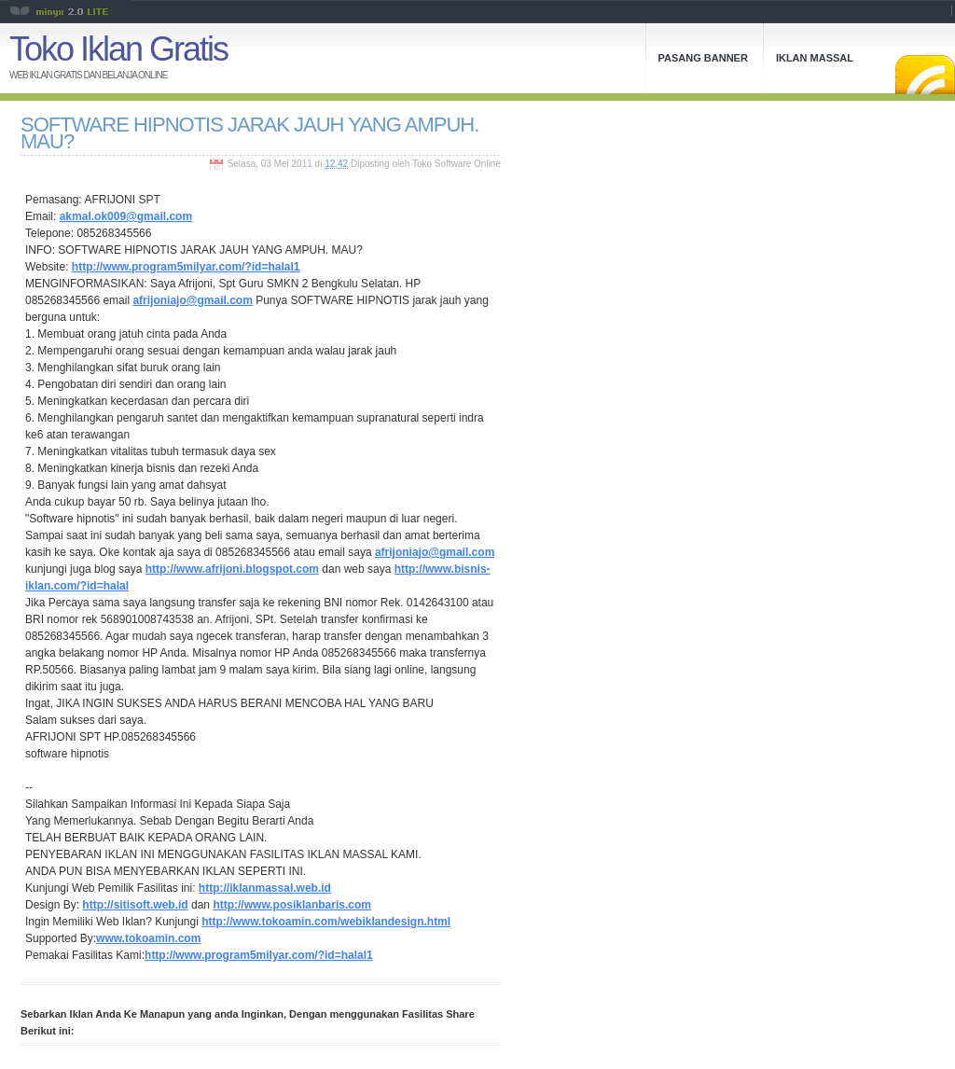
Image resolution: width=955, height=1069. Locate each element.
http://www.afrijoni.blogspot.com (232, 569)
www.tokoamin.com (148, 938)
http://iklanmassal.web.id (265, 888)
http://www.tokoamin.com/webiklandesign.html (325, 921)
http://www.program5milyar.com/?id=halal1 (186, 266)
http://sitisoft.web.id (134, 904)
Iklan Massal (814, 57)
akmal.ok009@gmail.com (126, 216)
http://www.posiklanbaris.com (292, 904)
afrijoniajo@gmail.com (192, 300)
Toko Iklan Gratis (118, 49)
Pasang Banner (703, 57)
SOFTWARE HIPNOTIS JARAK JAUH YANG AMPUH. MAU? (249, 133)
